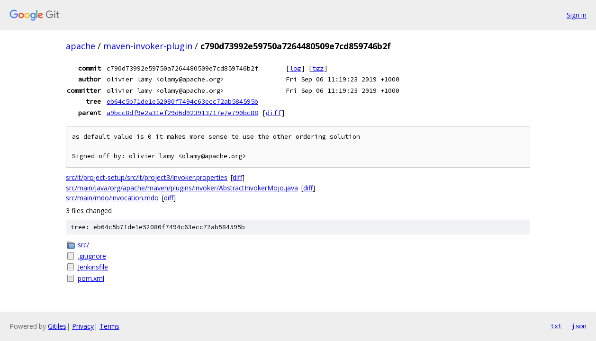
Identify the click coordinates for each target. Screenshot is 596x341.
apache (80, 46)
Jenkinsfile (93, 266)
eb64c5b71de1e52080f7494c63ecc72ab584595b (182, 101)
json (579, 326)
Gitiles (57, 326)
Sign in (577, 14)
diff (273, 112)
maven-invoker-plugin (147, 46)
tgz (318, 68)
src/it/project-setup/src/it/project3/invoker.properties (146, 177)
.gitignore (92, 255)
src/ (83, 244)
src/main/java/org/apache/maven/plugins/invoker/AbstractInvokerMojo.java (182, 187)
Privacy (83, 326)
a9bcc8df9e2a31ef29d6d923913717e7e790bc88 (182, 112)
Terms (109, 326)
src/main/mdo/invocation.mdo (112, 197)
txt (556, 326)
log (295, 68)
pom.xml (91, 278)
